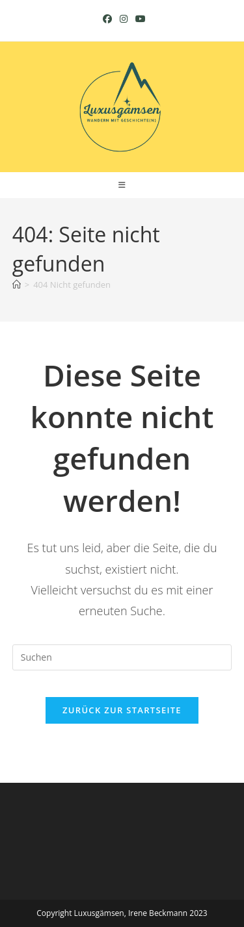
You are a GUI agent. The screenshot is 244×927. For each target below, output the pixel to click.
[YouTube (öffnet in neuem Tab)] (138, 19)
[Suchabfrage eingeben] (122, 657)
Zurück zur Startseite (122, 710)
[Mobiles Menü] (122, 185)
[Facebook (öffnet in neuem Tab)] (107, 19)
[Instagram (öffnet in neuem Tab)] (123, 19)
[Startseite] (16, 284)
